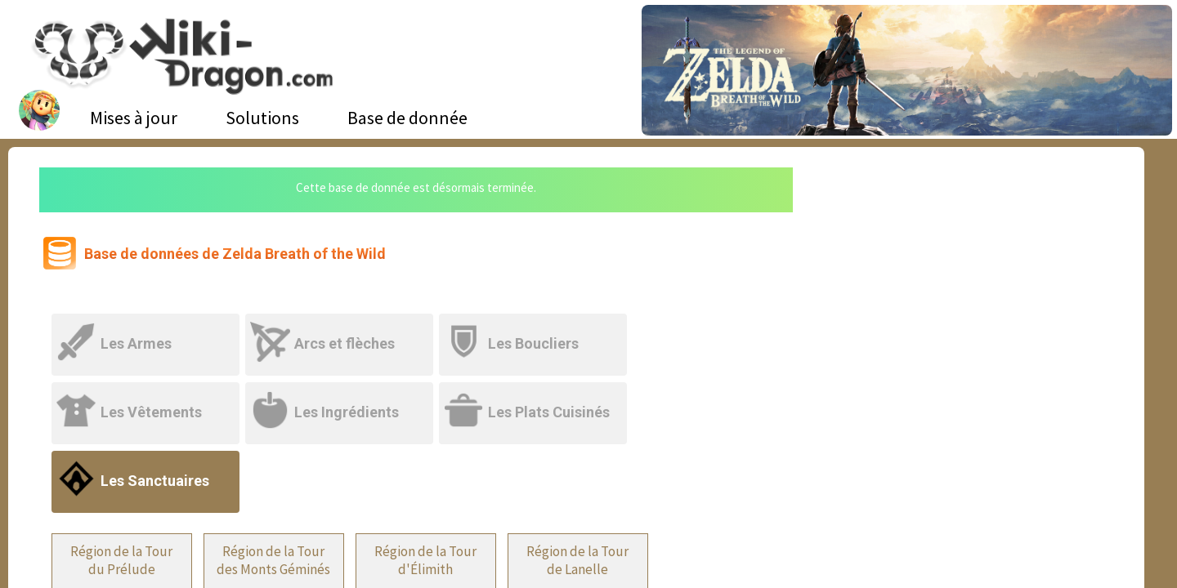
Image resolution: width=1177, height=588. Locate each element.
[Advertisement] (965, 289)
